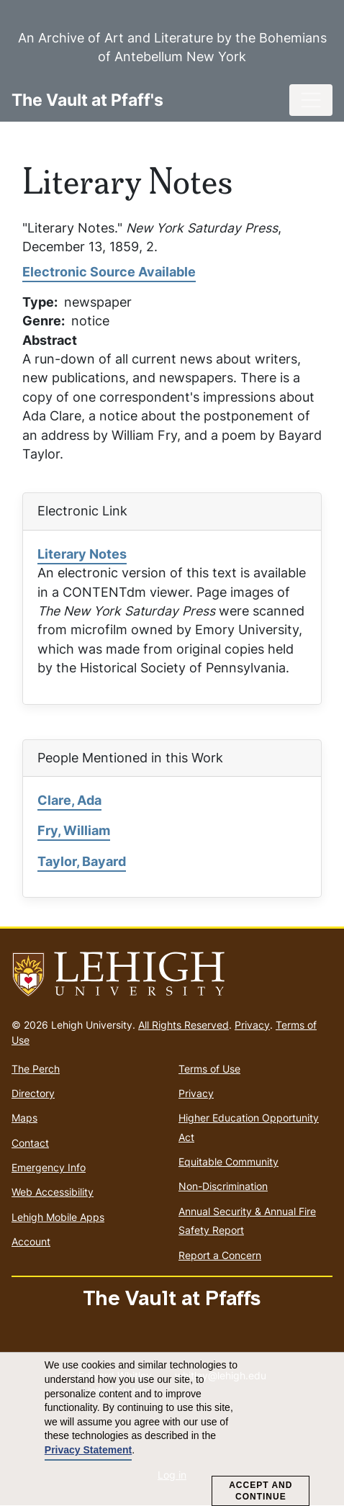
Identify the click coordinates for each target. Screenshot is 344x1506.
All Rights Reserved (183, 1025)
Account (31, 1241)
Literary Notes (82, 554)
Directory (33, 1093)
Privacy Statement (88, 1450)
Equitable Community (228, 1161)
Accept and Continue (260, 1491)
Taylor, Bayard (81, 861)
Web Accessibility (53, 1192)
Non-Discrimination (223, 1186)
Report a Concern (219, 1255)
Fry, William (73, 830)
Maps (24, 1117)
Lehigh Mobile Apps (58, 1217)
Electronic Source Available (109, 272)
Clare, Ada (69, 800)
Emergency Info (49, 1167)
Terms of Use (209, 1069)
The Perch (36, 1069)
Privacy (252, 1025)
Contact (30, 1143)
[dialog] (172, 1429)
